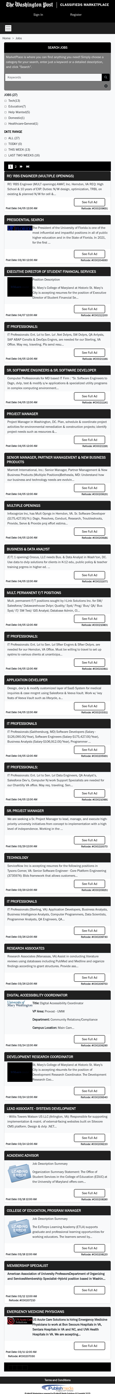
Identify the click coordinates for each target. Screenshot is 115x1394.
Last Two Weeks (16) (24, 155)
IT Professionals (22, 723)
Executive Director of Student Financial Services (51, 271)
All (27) (14, 138)
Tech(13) (14, 101)
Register (76, 15)
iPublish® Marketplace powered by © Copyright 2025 (57, 1388)
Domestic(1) (16, 118)
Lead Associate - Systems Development (41, 1108)
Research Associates (25, 948)
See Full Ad (89, 202)
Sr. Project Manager (25, 811)
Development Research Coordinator (40, 1057)
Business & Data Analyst (28, 549)
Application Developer (27, 680)
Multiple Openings (23, 505)
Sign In (38, 15)
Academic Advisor (23, 1155)
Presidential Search (25, 220)
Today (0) (15, 144)
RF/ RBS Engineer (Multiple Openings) (40, 176)
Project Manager (22, 414)
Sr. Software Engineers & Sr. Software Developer (51, 370)
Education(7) (17, 106)
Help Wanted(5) (19, 112)
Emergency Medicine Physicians (35, 1311)
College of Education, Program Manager (44, 1210)
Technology (17, 857)
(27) (10, 95)
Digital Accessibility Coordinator (37, 995)
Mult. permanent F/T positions (34, 593)
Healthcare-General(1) (23, 123)
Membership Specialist (27, 1265)
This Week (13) (19, 149)
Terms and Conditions (57, 1380)
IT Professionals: (22, 326)
